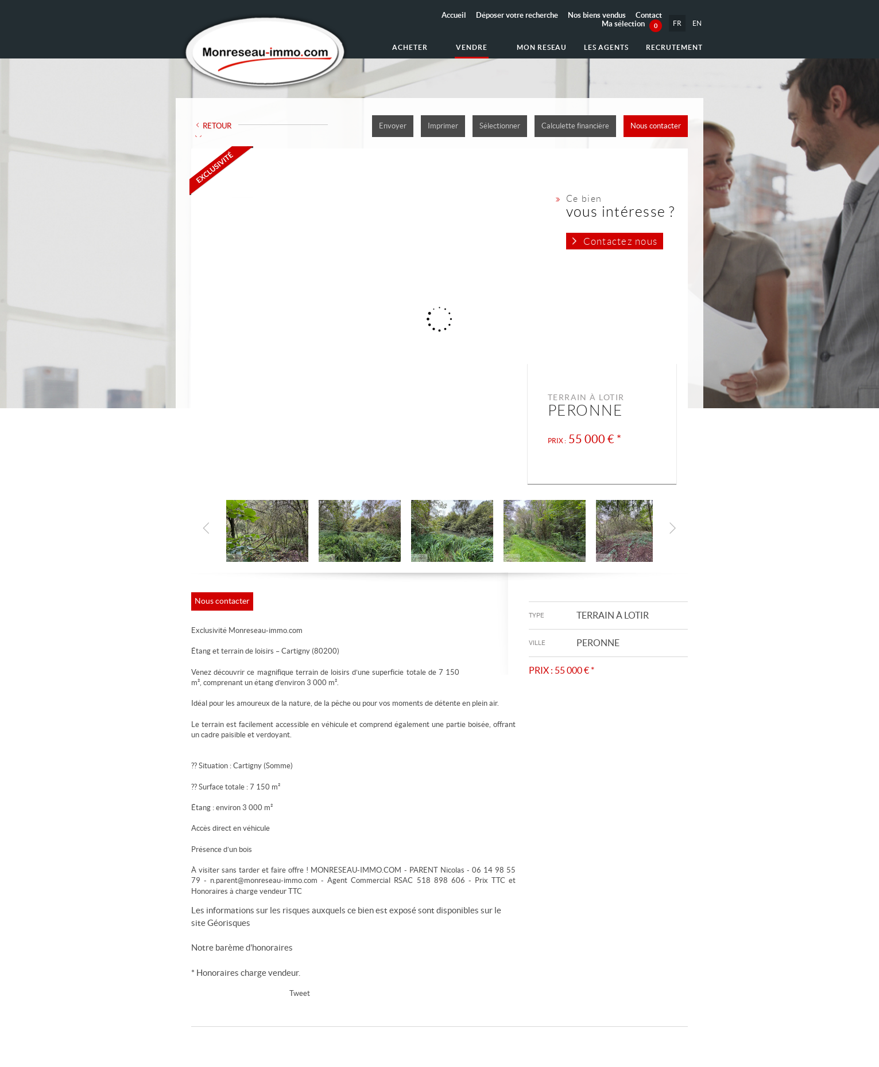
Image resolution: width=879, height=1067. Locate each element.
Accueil (454, 15)
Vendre (471, 47)
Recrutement (674, 47)
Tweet (299, 993)
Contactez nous (620, 241)
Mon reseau (542, 47)
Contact (649, 15)
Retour (217, 126)
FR (677, 23)
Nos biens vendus (597, 15)
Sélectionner (499, 126)
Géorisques (228, 923)
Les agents (606, 47)
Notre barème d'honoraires (243, 947)
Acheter (410, 47)
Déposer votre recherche (517, 15)
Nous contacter (655, 126)
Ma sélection (632, 23)
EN (697, 23)
